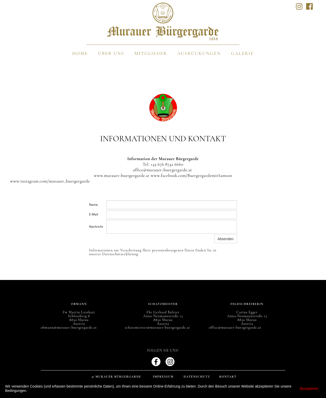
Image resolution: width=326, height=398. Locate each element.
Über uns (111, 53)
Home (80, 53)
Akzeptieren (309, 389)
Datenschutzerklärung (120, 254)
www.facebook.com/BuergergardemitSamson (191, 175)
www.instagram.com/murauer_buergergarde (50, 181)
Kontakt (228, 376)
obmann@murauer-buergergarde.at (69, 327)
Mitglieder (150, 53)
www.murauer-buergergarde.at (122, 175)
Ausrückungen (199, 53)
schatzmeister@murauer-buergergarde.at (157, 327)
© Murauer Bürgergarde (116, 376)
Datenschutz (197, 376)
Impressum (163, 376)
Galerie (242, 53)
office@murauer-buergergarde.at (162, 170)
